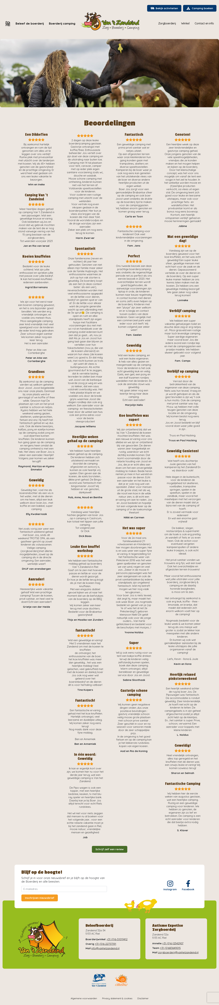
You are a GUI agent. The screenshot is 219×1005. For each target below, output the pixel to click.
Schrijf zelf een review (109, 849)
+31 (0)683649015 (170, 948)
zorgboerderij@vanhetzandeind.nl (178, 952)
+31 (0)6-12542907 (172, 943)
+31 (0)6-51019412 (117, 939)
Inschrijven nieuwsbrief (39, 898)
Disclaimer (143, 998)
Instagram (170, 885)
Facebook (188, 885)
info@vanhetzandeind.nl (105, 948)
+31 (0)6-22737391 (105, 943)
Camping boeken (199, 8)
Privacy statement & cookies (117, 998)
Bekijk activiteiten (163, 8)
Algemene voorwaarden (84, 998)
